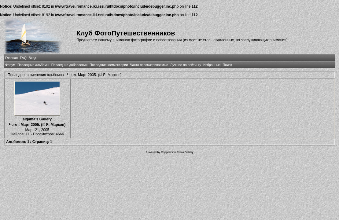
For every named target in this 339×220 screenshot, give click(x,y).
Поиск (227, 65)
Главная (11, 58)
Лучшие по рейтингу (185, 65)
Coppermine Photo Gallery (177, 152)
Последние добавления (69, 65)
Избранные (211, 65)
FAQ (23, 58)
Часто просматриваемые (149, 65)
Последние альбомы (33, 65)
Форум (10, 65)
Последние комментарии (109, 65)
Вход (32, 58)
